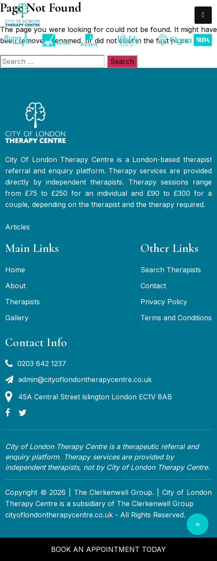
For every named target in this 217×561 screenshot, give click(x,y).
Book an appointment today (108, 549)
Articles (17, 227)
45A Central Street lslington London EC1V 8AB (88, 396)
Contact (153, 285)
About (15, 285)
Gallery (17, 317)
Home (15, 269)
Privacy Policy (163, 301)
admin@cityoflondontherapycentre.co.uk (78, 379)
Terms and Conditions (176, 317)
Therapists (22, 301)
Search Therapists (170, 269)
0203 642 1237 (35, 363)
